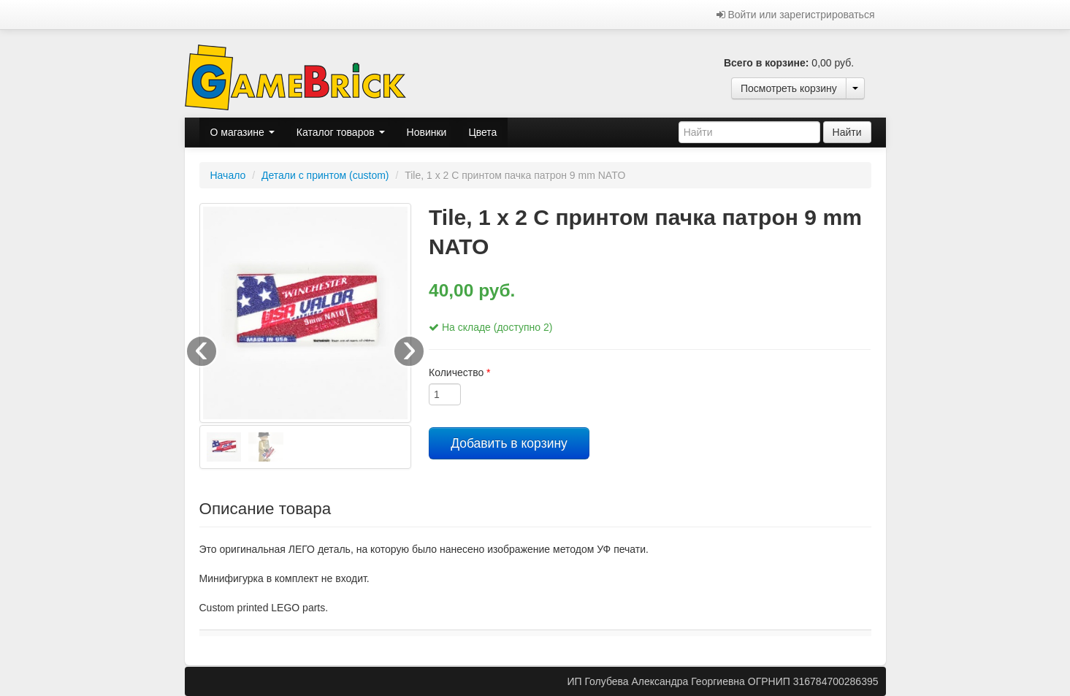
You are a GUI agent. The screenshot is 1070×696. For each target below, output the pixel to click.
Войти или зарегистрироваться (795, 14)
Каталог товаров (341, 132)
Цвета (482, 132)
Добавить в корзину (509, 443)
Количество (460, 372)
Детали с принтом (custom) (325, 175)
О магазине (242, 132)
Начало (228, 175)
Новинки (427, 132)
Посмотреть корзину (789, 88)
